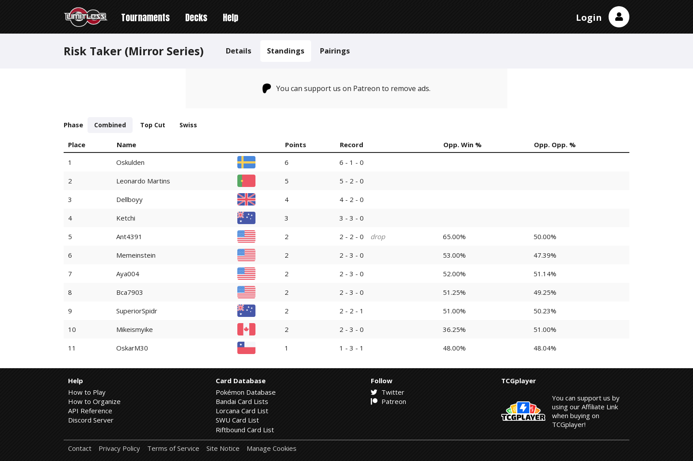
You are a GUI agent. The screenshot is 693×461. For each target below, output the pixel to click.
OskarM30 (132, 347)
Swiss (188, 125)
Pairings (335, 51)
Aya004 (127, 273)
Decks (196, 17)
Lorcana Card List (242, 410)
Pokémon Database (246, 392)
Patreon (388, 401)
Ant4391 (129, 236)
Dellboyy (129, 199)
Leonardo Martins (143, 180)
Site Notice (223, 448)
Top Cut (152, 125)
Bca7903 (129, 292)
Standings (286, 51)
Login (589, 17)
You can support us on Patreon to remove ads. (347, 88)
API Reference (90, 410)
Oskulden (130, 162)
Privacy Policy (119, 448)
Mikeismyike (134, 329)
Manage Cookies (272, 448)
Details (238, 51)
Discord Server (91, 419)
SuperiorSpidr (136, 310)
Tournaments (145, 17)
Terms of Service (173, 448)
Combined (110, 125)
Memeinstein (136, 255)
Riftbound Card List (245, 429)
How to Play (87, 392)
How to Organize (94, 401)
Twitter (387, 392)
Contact (79, 448)
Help (230, 17)
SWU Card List (237, 419)
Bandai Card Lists (242, 401)
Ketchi (125, 217)
